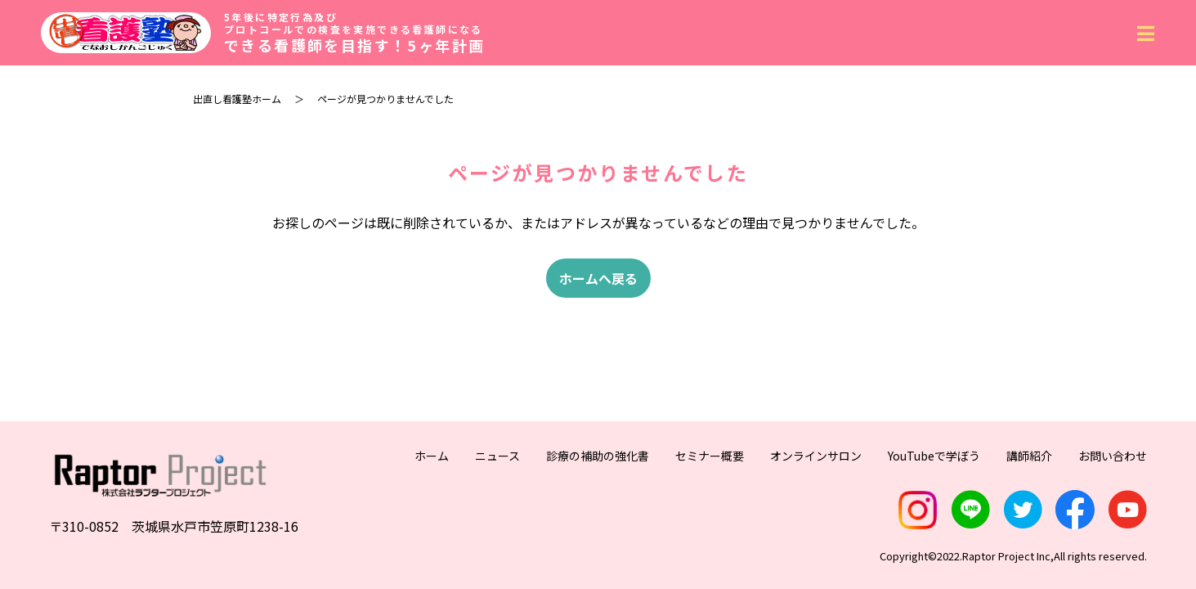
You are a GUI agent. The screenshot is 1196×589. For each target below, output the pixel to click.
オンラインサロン (816, 455)
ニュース (497, 455)
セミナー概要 (709, 455)
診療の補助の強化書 (597, 455)
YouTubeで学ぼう (934, 455)
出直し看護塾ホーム (237, 99)
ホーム (431, 455)
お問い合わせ (1112, 455)
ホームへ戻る (598, 278)
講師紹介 (1029, 455)
